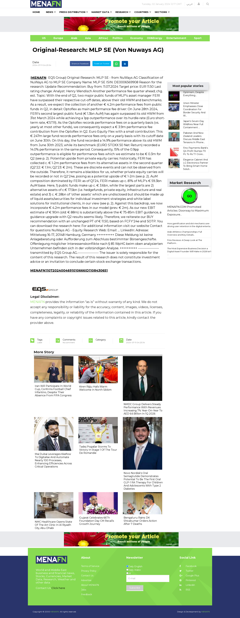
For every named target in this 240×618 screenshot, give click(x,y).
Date (35, 62)
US (40, 38)
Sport (195, 38)
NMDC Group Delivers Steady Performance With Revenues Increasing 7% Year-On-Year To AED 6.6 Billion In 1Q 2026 (143, 409)
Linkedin (187, 585)
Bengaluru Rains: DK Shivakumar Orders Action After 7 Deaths (140, 520)
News (49, 12)
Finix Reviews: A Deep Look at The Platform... (184, 241)
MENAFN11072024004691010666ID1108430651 (69, 270)
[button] (199, 4)
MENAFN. (55, 611)
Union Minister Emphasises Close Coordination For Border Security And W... (194, 109)
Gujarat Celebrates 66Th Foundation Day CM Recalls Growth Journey (96, 520)
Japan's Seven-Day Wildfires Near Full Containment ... (193, 124)
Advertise (86, 580)
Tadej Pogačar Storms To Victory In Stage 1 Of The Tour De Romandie (98, 449)
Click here (58, 588)
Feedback (86, 594)
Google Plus (189, 575)
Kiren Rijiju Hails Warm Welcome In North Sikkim (95, 388)
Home (36, 12)
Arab (74, 38)
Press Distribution (72, 12)
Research (121, 12)
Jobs (83, 589)
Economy (136, 38)
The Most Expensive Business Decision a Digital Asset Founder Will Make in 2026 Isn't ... (189, 251)
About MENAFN (90, 585)
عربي (189, 4)
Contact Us (87, 575)
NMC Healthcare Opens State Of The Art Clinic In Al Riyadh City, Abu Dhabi (53, 525)
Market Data (100, 12)
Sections (161, 12)
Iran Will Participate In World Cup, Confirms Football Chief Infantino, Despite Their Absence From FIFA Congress (53, 391)
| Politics (116, 38)
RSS (185, 589)
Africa (102, 38)
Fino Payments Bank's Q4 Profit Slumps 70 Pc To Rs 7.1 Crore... (195, 151)
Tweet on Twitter (101, 63)
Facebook (188, 566)
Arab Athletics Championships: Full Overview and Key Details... (184, 233)
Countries (141, 12)
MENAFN (38, 78)
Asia (88, 38)
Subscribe (134, 587)
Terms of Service (90, 566)
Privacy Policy (88, 570)
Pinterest (188, 580)
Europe (58, 38)
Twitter (186, 570)
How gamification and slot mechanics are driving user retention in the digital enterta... (189, 225)
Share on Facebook (80, 63)
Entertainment (171, 38)
